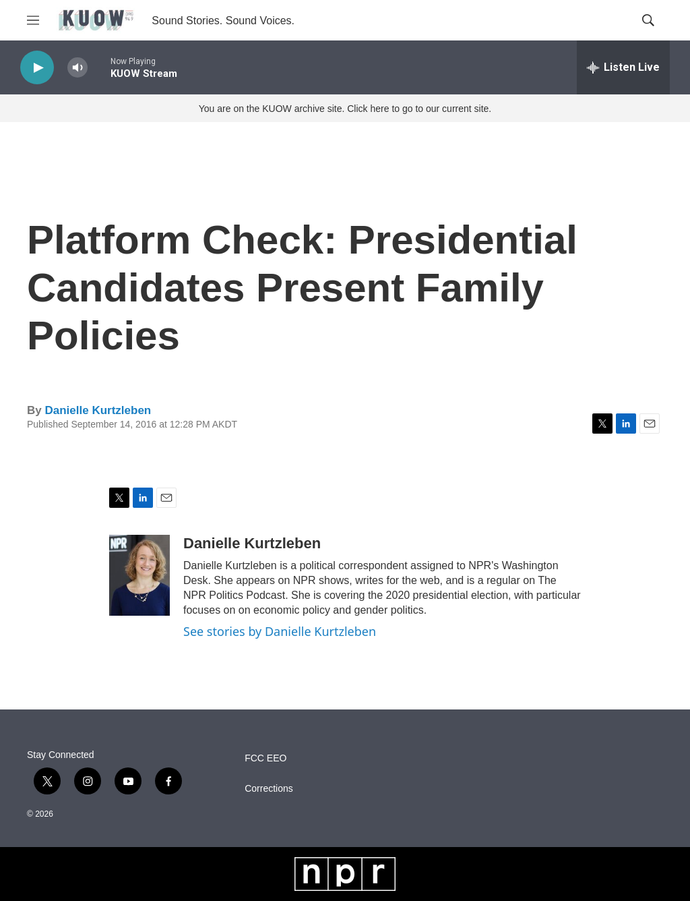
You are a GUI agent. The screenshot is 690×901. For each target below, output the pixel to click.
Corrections (269, 789)
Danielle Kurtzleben (97, 410)
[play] (37, 68)
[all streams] (623, 67)
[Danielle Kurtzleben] (139, 575)
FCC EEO (265, 758)
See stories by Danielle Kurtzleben (279, 631)
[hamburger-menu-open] (33, 20)
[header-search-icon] (648, 20)
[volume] (77, 68)
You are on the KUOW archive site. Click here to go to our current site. (345, 108)
